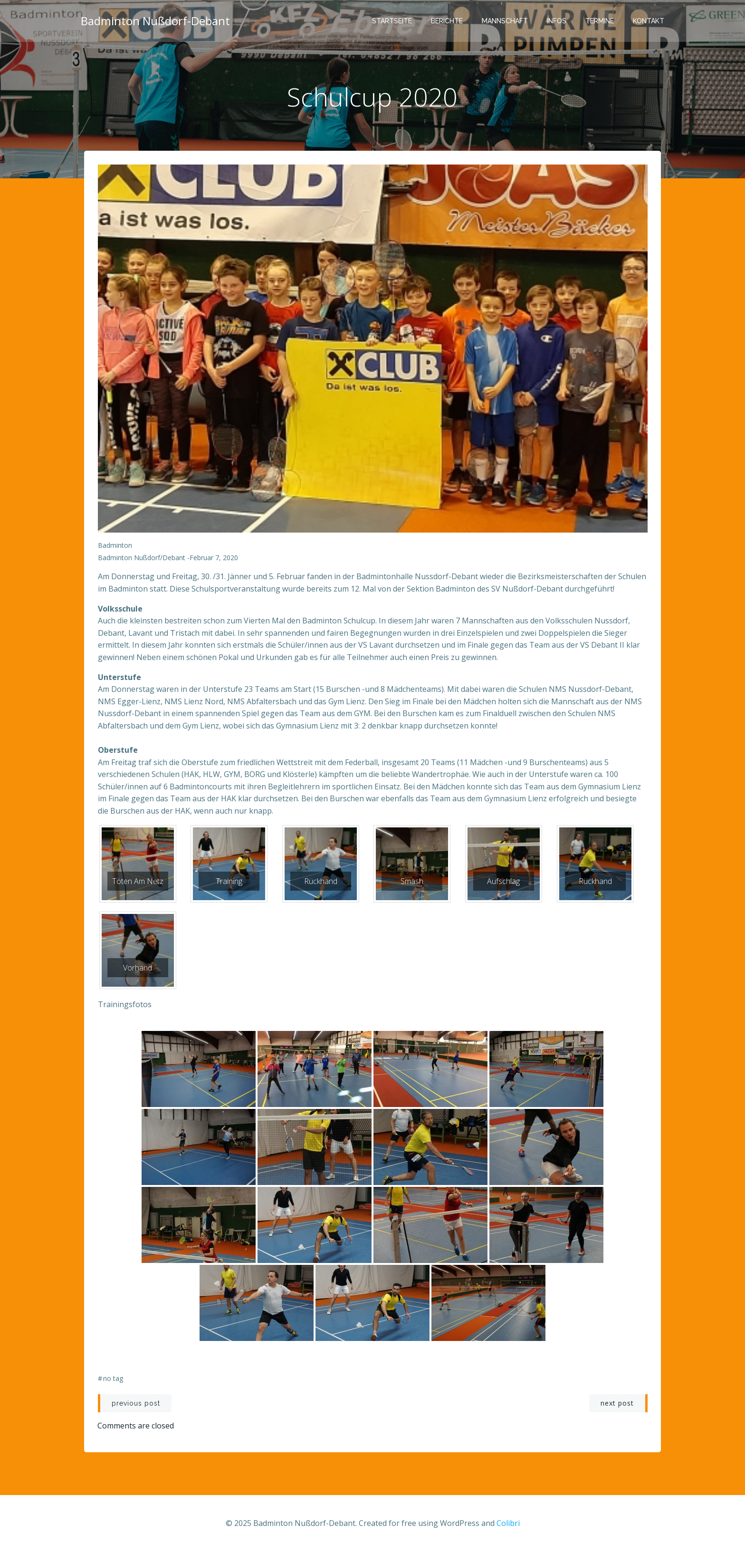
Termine (600, 21)
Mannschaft (506, 21)
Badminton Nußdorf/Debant (141, 559)
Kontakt (649, 21)
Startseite (393, 21)
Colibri (508, 1526)
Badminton (115, 547)
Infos (557, 21)
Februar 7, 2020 (214, 559)
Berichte (448, 21)
